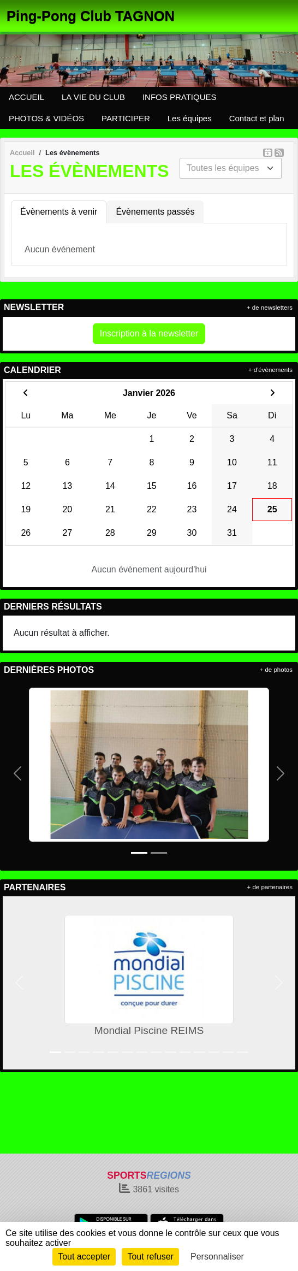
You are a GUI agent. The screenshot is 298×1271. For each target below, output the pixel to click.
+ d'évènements (270, 369)
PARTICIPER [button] (126, 118)
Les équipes (190, 118)
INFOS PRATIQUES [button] (179, 97)
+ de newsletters (270, 307)
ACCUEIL (26, 97)
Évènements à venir (58, 211)
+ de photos (276, 669)
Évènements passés (155, 211)
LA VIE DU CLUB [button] (93, 97)
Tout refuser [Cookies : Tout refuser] (150, 1256)
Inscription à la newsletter (149, 333)
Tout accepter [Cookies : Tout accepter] (84, 1256)
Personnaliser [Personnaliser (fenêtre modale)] (217, 1256)
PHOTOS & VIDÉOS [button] (46, 118)
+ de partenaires (270, 887)
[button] (17, 773)
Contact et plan (256, 118)
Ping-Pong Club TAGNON (91, 15)
